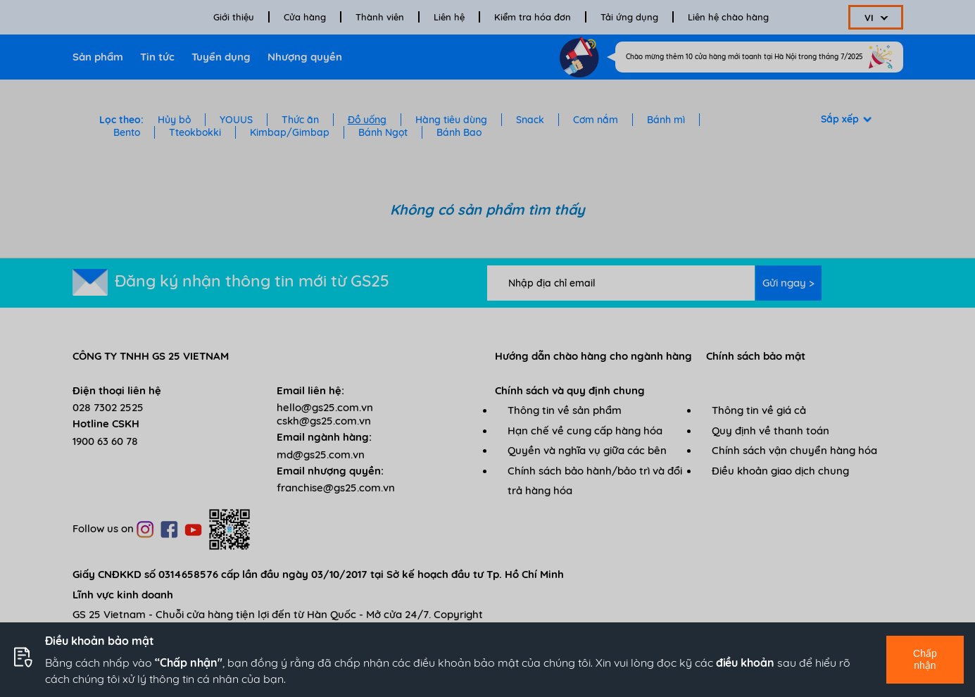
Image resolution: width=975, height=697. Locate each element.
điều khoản (745, 662)
